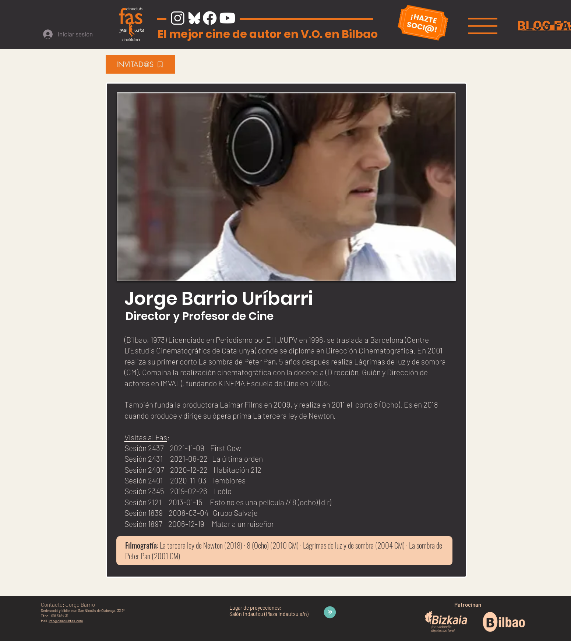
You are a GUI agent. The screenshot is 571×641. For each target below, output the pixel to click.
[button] (482, 26)
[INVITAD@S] (140, 64)
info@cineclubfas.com (66, 621)
